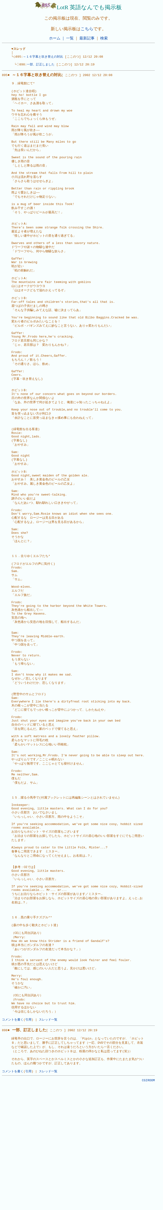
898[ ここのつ (32, 1152)
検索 (104, 38)
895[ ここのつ (39, 77)
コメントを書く (12, 1140)
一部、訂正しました (41, 66)
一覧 (70, 38)
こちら (87, 28)
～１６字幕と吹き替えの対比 (44, 58)
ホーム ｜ (57, 38)
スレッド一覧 (48, 1140)
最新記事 (87, 38)
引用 (28, 1140)
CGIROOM (148, 1205)
